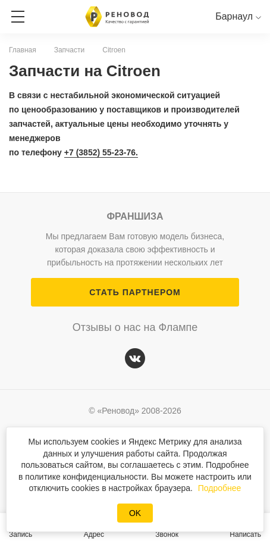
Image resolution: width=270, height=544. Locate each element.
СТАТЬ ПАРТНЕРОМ (134, 292)
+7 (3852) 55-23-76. (101, 152)
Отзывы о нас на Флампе (135, 327)
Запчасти (69, 50)
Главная (22, 50)
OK (135, 513)
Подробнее (219, 488)
